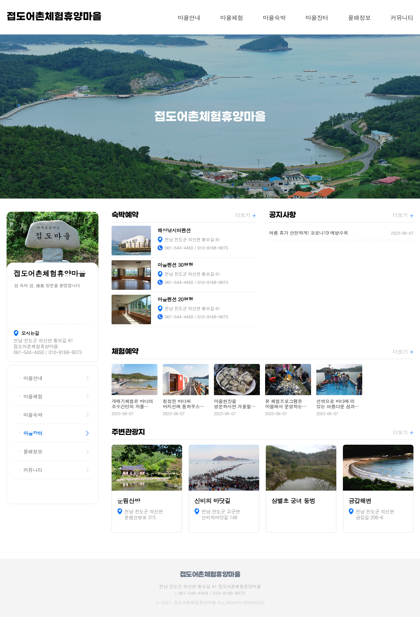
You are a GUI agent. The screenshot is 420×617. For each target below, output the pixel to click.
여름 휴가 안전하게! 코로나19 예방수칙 (341, 233)
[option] (210, 116)
